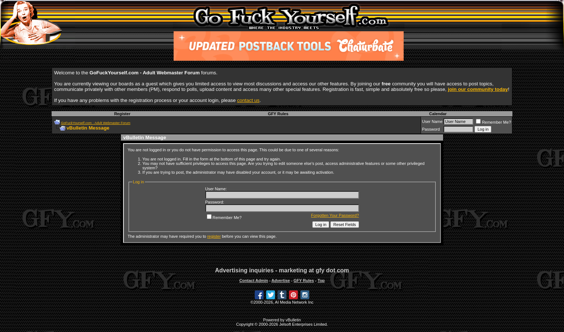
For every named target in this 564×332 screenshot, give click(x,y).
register (214, 236)
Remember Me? (493, 122)
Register (122, 114)
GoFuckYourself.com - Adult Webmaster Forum (95, 123)
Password (431, 129)
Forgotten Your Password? (335, 215)
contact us (248, 100)
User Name (432, 121)
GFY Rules (278, 114)
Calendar (437, 114)
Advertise (280, 280)
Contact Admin (253, 280)
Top (320, 280)
